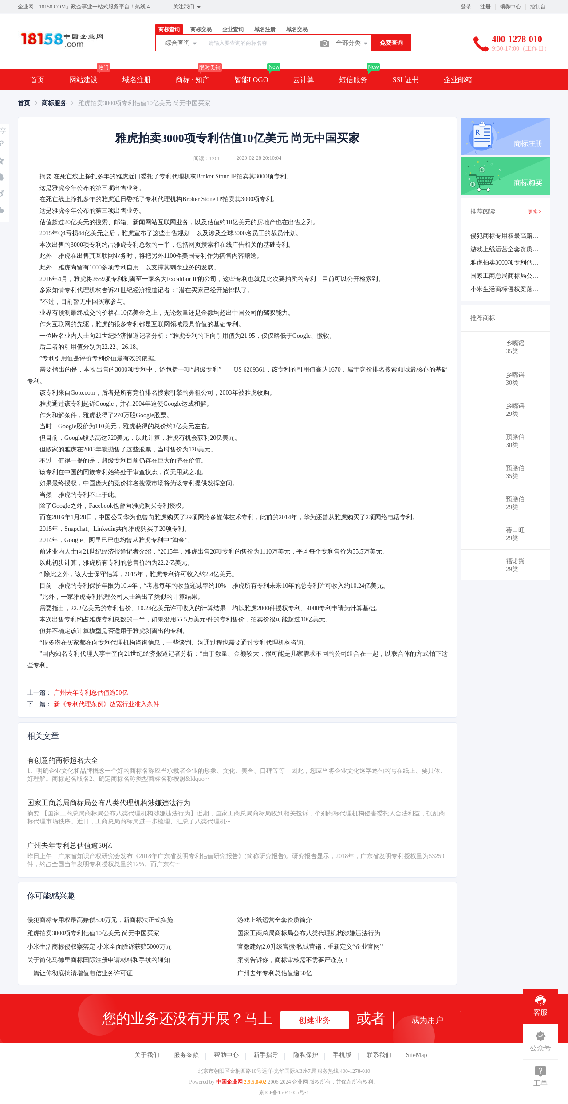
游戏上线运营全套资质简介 (274, 920)
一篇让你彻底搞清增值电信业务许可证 (80, 973)
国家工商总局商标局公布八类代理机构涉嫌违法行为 (308, 933)
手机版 (342, 1055)
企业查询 (233, 29)
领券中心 (510, 7)
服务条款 (186, 1055)
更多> (534, 212)
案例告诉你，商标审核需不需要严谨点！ (293, 960)
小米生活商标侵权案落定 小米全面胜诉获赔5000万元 (99, 946)
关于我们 (146, 1055)
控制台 (538, 7)
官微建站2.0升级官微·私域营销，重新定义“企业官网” (310, 946)
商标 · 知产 (192, 79)
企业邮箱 (458, 79)
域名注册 (265, 29)
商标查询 (169, 29)
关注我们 (187, 7)
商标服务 (54, 103)
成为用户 (427, 1020)
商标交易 (201, 29)
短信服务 (353, 79)
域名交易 (297, 29)
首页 (37, 79)
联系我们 (379, 1055)
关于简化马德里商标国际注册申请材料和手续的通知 (98, 960)
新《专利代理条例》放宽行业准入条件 (106, 704)
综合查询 (181, 43)
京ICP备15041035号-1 (284, 1092)
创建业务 (315, 1020)
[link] (24, 103)
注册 (485, 7)
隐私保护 (305, 1055)
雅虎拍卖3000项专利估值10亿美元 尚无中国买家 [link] (144, 103)
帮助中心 (226, 1055)
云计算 (303, 79)
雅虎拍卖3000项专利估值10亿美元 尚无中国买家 (93, 933)
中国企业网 (229, 1082)
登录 (466, 7)
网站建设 (83, 79)
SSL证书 (405, 79)
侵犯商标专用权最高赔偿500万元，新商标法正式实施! (101, 920)
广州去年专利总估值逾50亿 (91, 692)
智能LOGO (251, 79)
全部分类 (352, 43)
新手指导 (265, 1055)
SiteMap (416, 1055)
